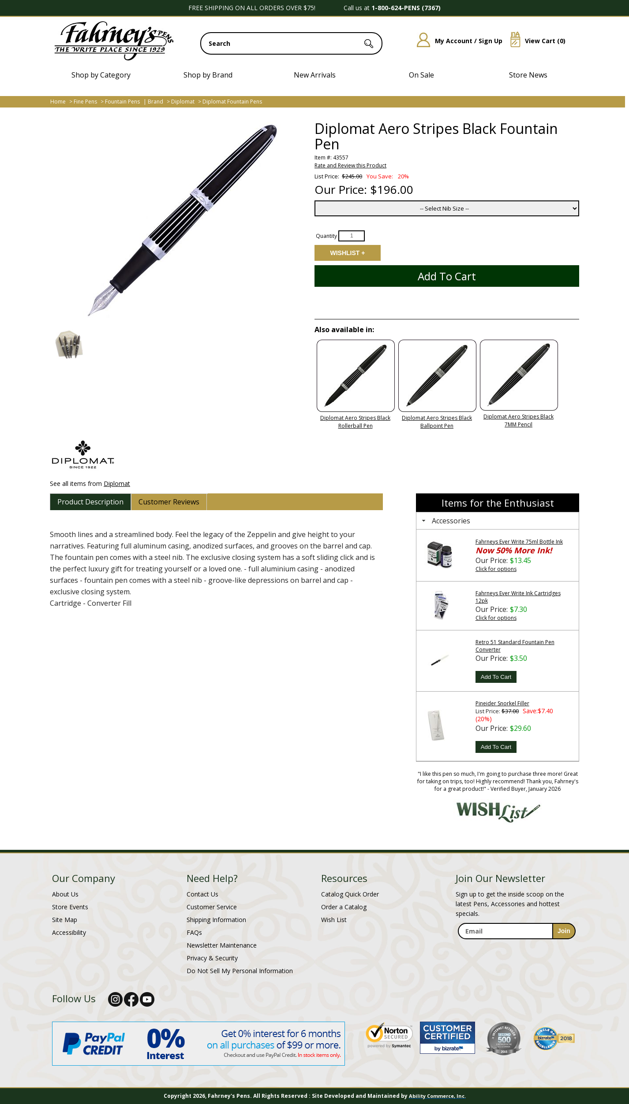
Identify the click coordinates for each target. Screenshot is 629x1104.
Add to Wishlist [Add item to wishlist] (347, 252)
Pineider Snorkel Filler (502, 703)
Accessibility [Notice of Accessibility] (69, 932)
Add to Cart (447, 276)
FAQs (194, 932)
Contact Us (202, 894)
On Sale (421, 75)
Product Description (90, 502)
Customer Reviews (169, 502)
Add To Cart (496, 677)
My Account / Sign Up (456, 41)
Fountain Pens (122, 101)
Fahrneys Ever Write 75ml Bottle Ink (519, 541)
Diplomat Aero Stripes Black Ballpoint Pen (437, 422)
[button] (69, 344)
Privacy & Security (212, 958)
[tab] (90, 501)
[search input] (291, 43)
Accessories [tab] (445, 521)
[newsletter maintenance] (516, 948)
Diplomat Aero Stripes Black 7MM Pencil (518, 420)
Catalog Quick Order (350, 894)
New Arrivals (315, 75)
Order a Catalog (344, 907)
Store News (528, 75)
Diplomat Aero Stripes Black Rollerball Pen (355, 422)
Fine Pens (85, 101)
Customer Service (212, 907)
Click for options (496, 569)
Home (58, 101)
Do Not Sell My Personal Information (240, 971)
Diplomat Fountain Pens (232, 101)
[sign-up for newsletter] (564, 931)
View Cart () (534, 41)
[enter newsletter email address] (516, 931)
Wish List (334, 919)
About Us (65, 894)
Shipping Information (216, 919)
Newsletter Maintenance (222, 945)
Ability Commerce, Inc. (437, 1096)
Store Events (70, 907)
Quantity (326, 235)
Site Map (64, 919)
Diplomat (183, 101)
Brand (155, 101)
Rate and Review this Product (350, 165)
